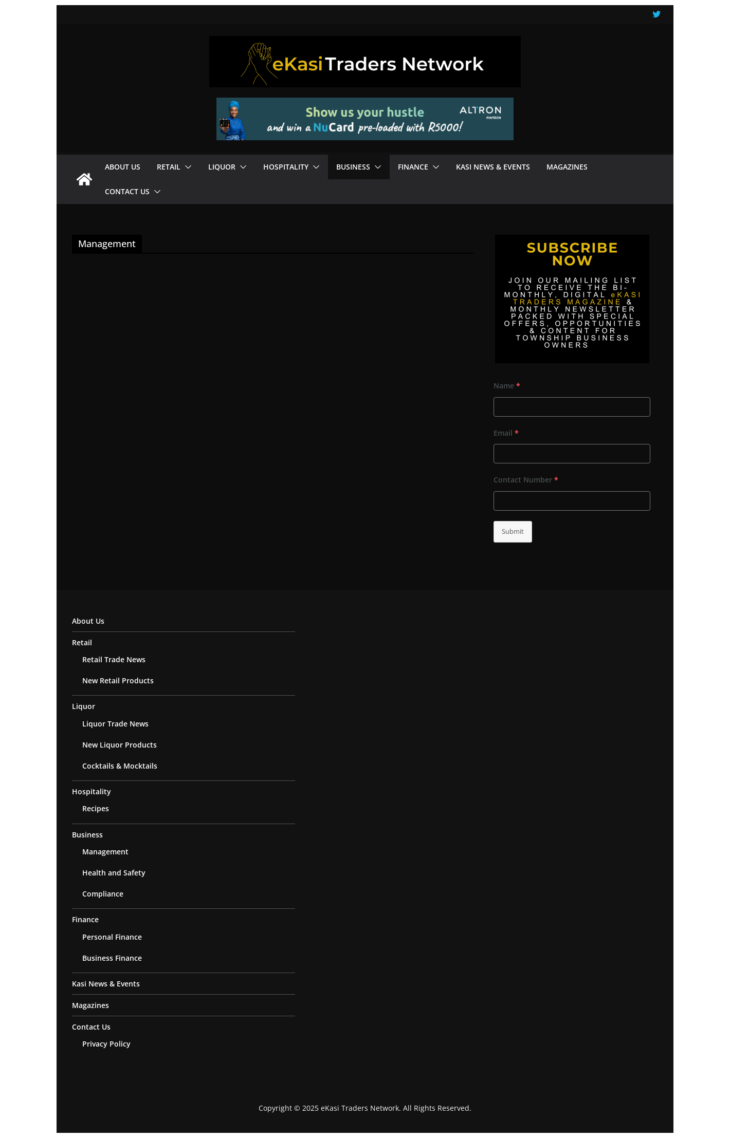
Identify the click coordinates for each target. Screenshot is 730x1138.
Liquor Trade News (115, 724)
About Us (122, 167)
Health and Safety (113, 873)
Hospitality (285, 167)
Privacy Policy (106, 1044)
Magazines (567, 167)
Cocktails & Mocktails (119, 766)
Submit (513, 531)
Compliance (102, 894)
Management (105, 851)
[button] (186, 167)
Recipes (95, 808)
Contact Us (127, 191)
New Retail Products (118, 680)
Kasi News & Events (493, 167)
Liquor (221, 167)
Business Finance (112, 958)
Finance (413, 167)
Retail (168, 167)
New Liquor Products (119, 745)
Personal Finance (112, 937)
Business (353, 167)
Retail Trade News (113, 659)
